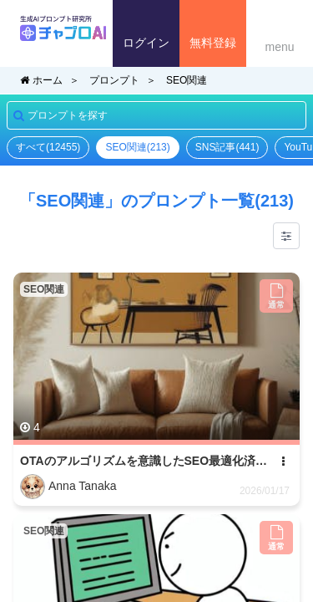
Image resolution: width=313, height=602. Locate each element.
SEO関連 (186, 80)
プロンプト (114, 80)
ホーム (41, 80)
